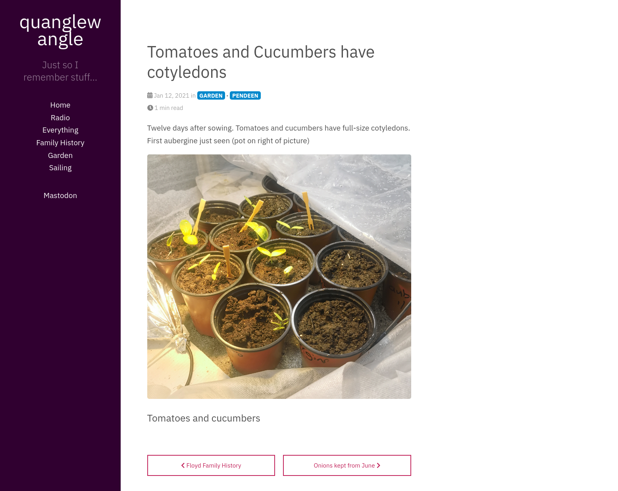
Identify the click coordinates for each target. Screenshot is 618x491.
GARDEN (211, 95)
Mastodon (60, 195)
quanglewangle (60, 29)
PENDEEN (245, 95)
